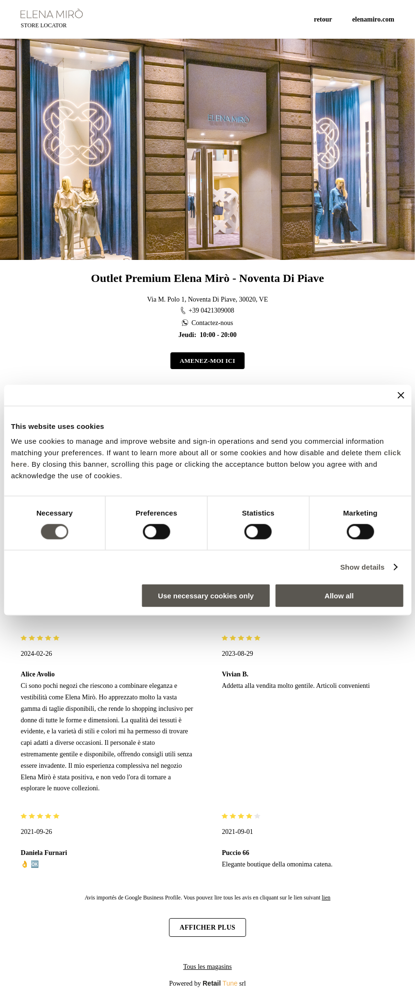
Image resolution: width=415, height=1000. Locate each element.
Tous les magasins (207, 966)
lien (326, 897)
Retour (323, 19)
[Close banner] (400, 395)
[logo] (52, 13)
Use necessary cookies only (206, 596)
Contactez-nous (207, 322)
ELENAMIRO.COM (373, 19)
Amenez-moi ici (208, 360)
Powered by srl (207, 983)
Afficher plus (207, 927)
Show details (362, 566)
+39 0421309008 (208, 310)
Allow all (339, 596)
